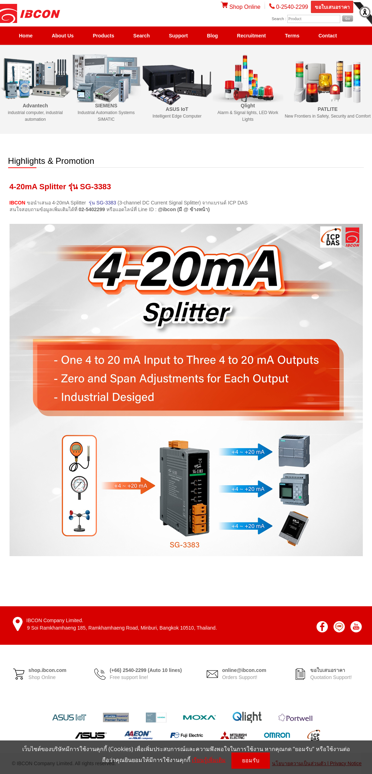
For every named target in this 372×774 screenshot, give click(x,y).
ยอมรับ (250, 760)
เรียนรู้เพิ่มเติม (209, 760)
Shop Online (241, 7)
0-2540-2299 (292, 7)
